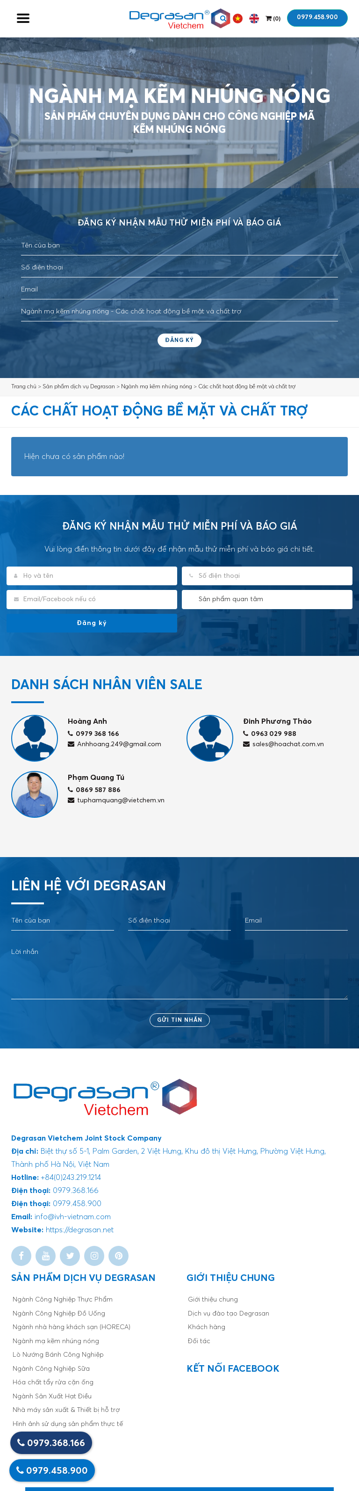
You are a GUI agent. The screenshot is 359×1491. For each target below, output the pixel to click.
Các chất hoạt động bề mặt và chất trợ (246, 387)
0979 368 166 (93, 734)
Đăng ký (179, 340)
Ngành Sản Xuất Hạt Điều (52, 1396)
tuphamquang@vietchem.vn (116, 800)
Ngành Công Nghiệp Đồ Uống (59, 1313)
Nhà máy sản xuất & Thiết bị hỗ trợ (66, 1410)
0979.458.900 (317, 18)
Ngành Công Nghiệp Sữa (51, 1369)
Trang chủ (23, 387)
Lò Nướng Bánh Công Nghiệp (58, 1355)
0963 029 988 (269, 734)
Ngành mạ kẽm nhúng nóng (156, 387)
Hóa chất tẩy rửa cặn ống (53, 1382)
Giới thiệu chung (213, 1299)
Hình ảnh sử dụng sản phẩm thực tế (68, 1424)
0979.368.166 (51, 1443)
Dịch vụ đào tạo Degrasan (228, 1313)
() (273, 18)
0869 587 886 (94, 790)
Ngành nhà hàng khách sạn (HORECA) (71, 1327)
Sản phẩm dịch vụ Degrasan (79, 387)
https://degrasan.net (80, 1230)
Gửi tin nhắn (179, 1020)
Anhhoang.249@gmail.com (114, 744)
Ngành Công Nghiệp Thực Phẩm (63, 1299)
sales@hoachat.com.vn (283, 744)
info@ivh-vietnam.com (73, 1217)
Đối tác (199, 1341)
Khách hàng (206, 1327)
